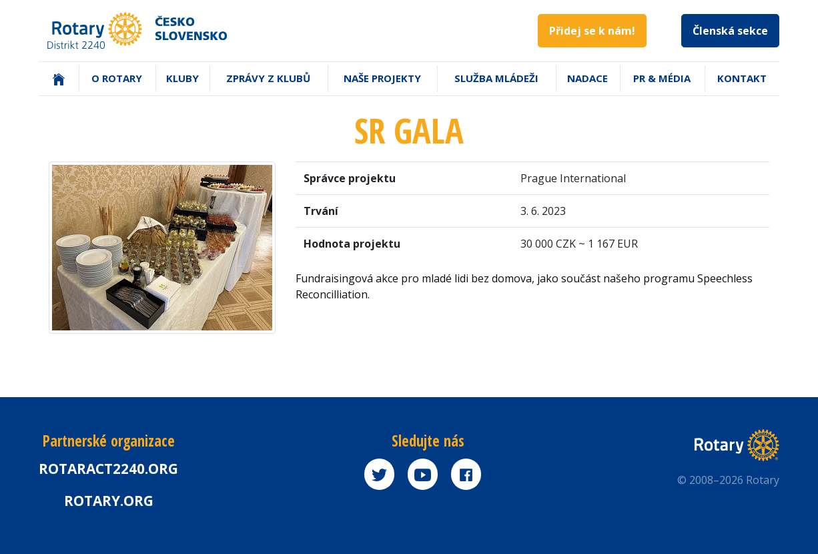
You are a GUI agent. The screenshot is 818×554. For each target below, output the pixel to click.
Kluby (182, 78)
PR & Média (662, 78)
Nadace (587, 78)
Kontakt (742, 78)
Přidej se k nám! (592, 30)
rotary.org (108, 500)
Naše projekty (382, 78)
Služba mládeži (496, 78)
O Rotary (116, 78)
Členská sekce (730, 30)
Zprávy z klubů (268, 78)
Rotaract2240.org (108, 468)
